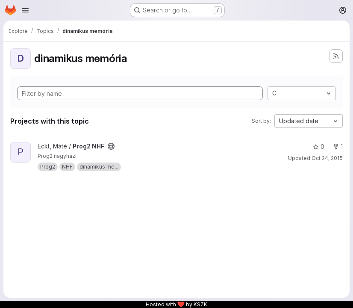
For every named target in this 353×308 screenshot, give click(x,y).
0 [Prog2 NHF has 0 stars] (318, 146)
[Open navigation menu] (25, 10)
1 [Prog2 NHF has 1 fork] (338, 146)
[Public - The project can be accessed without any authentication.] (111, 146)
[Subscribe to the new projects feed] (336, 56)
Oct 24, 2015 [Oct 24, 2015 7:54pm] (327, 158)
